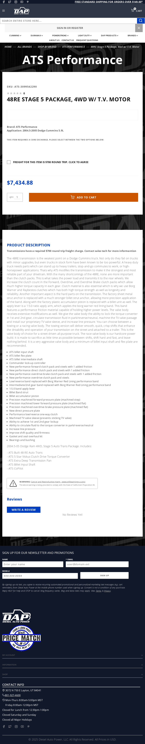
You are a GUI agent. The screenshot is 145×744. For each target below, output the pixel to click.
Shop (5, 674)
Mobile (6, 571)
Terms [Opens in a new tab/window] (98, 590)
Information (9, 664)
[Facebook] (3, 1)
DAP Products (109, 35)
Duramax (37, 35)
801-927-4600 (13, 695)
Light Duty (85, 35)
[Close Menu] (139, 28)
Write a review (24, 510)
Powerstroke (60, 35)
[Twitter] (9, 1)
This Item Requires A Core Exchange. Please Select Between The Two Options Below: (56, 139)
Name (5, 559)
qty (11, 197)
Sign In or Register (70, 28)
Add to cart (83, 197)
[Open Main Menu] (3, 10)
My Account (8, 655)
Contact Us (68, 40)
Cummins (15, 35)
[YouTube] (21, 1)
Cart (139, 10)
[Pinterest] (27, 1)
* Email (69, 559)
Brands (133, 35)
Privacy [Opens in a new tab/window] (107, 590)
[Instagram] (15, 1)
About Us (54, 40)
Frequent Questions (87, 40)
